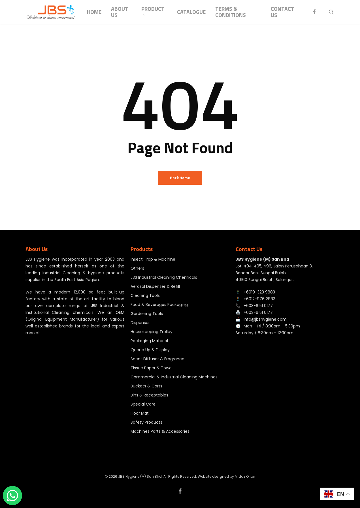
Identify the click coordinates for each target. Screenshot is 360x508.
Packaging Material (149, 341)
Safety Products (146, 422)
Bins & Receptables (149, 395)
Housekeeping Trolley (151, 332)
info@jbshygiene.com (265, 319)
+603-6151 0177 (258, 305)
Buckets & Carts (146, 386)
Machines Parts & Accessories (160, 431)
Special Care (143, 404)
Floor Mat (140, 413)
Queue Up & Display (150, 350)
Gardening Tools (147, 313)
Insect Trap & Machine (153, 259)
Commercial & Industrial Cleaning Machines (174, 377)
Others (137, 268)
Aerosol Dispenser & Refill (155, 286)
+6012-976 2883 (259, 299)
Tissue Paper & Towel (151, 368)
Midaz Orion (245, 476)
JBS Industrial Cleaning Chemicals (164, 277)
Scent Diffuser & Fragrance (157, 359)
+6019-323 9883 (259, 292)
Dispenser (140, 322)
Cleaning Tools (145, 295)
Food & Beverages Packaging (159, 304)
